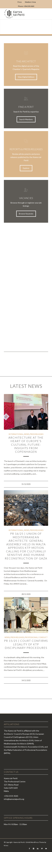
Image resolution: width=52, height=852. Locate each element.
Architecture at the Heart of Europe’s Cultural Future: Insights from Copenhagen (26, 444)
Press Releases (36, 434)
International (16, 434)
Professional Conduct (36, 637)
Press (20, 2)
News (26, 434)
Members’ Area (30, 2)
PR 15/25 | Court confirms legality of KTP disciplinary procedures (26, 644)
